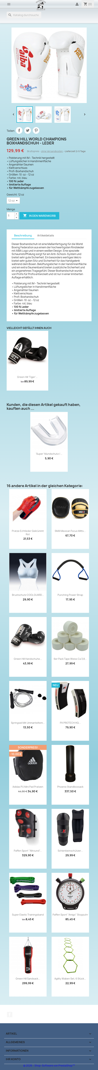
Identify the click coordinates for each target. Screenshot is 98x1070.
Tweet (27, 130)
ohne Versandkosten (52, 151)
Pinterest (36, 130)
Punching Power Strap (70, 594)
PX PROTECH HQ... (70, 722)
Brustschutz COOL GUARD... (28, 594)
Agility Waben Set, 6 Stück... (70, 978)
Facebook (9, 1014)
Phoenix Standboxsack (70, 786)
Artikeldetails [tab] (45, 235)
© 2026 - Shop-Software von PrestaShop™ (49, 1065)
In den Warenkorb (39, 216)
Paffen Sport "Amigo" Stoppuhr (70, 914)
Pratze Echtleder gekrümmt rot (28, 532)
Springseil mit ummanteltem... (28, 722)
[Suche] (24, 15)
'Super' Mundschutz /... (49, 453)
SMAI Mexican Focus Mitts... (70, 530)
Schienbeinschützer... (70, 850)
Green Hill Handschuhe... (28, 658)
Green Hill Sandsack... (28, 978)
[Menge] (11, 215)
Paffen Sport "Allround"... (28, 850)
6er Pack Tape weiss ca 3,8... (70, 658)
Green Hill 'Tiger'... (27, 377)
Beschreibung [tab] (23, 235)
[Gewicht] (13, 200)
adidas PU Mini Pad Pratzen (27, 786)
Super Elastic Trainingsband (28, 914)
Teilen (19, 130)
